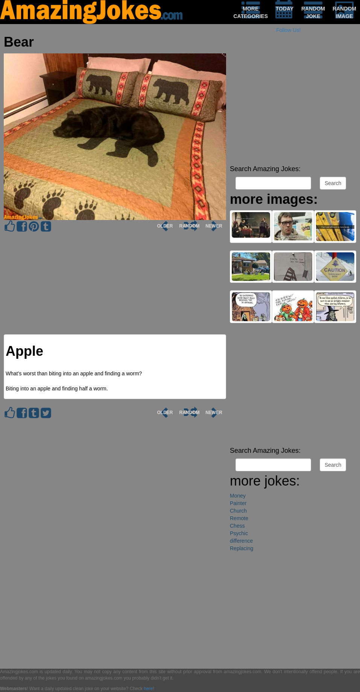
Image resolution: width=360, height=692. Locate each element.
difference (241, 541)
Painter (238, 503)
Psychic (239, 533)
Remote (239, 518)
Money (238, 496)
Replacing (241, 548)
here (148, 688)
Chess (237, 526)
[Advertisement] (293, 109)
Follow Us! (288, 30)
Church (238, 511)
